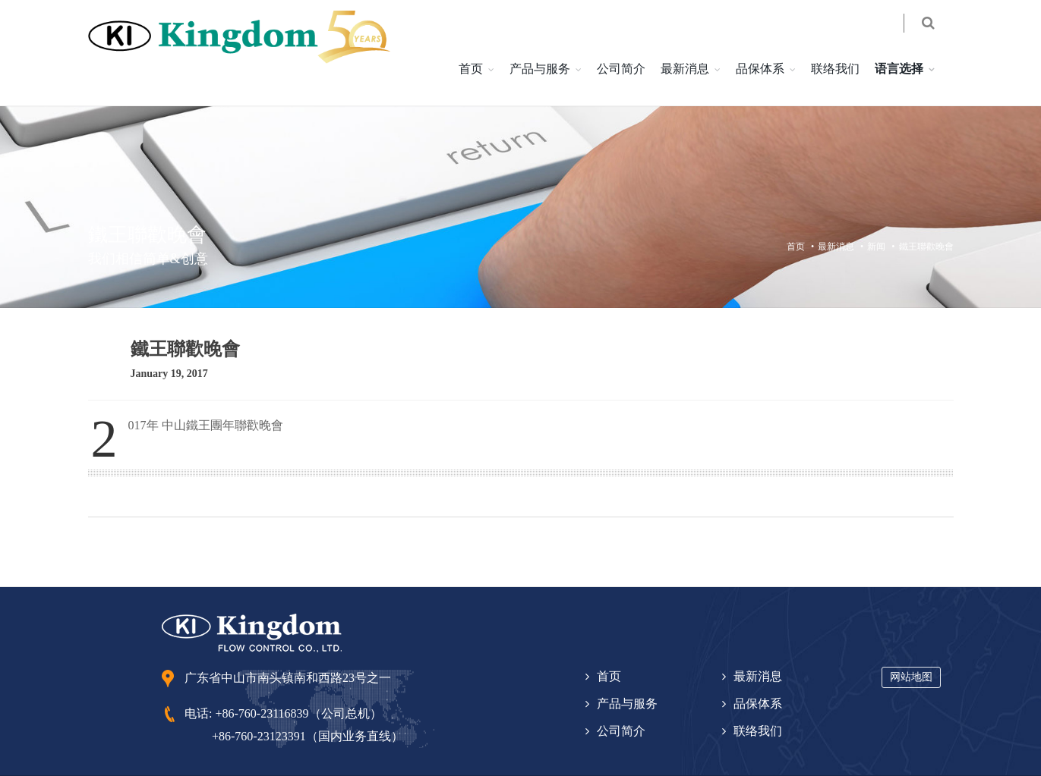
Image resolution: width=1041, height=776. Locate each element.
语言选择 (859, 36)
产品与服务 (500, 36)
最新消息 (645, 36)
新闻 (876, 213)
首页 (431, 36)
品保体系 (720, 36)
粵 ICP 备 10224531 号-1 (309, 754)
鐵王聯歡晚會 (926, 213)
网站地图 (911, 644)
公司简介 (581, 36)
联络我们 (795, 36)
